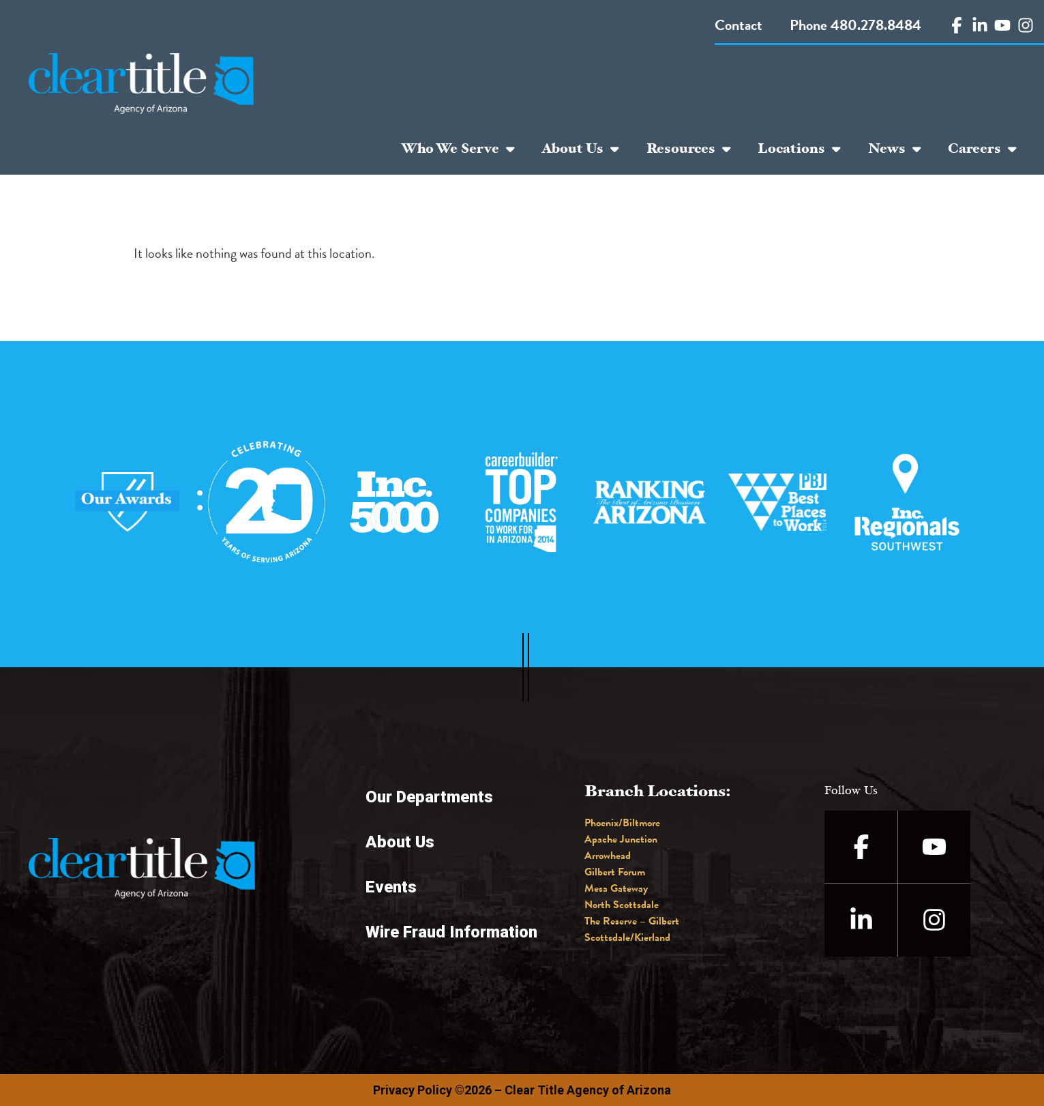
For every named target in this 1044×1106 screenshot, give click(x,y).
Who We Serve (458, 148)
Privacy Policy (412, 1090)
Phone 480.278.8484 (855, 25)
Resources (688, 148)
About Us (580, 148)
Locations (799, 148)
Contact (738, 25)
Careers (982, 148)
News (894, 148)
